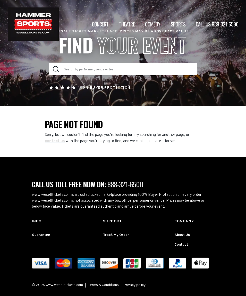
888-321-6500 (125, 184)
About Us (182, 235)
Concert (100, 24)
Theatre (127, 24)
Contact (181, 245)
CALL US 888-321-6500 (217, 24)
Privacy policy (135, 285)
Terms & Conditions (103, 285)
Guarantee (41, 235)
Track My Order (116, 235)
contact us (55, 141)
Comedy (152, 24)
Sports (178, 24)
